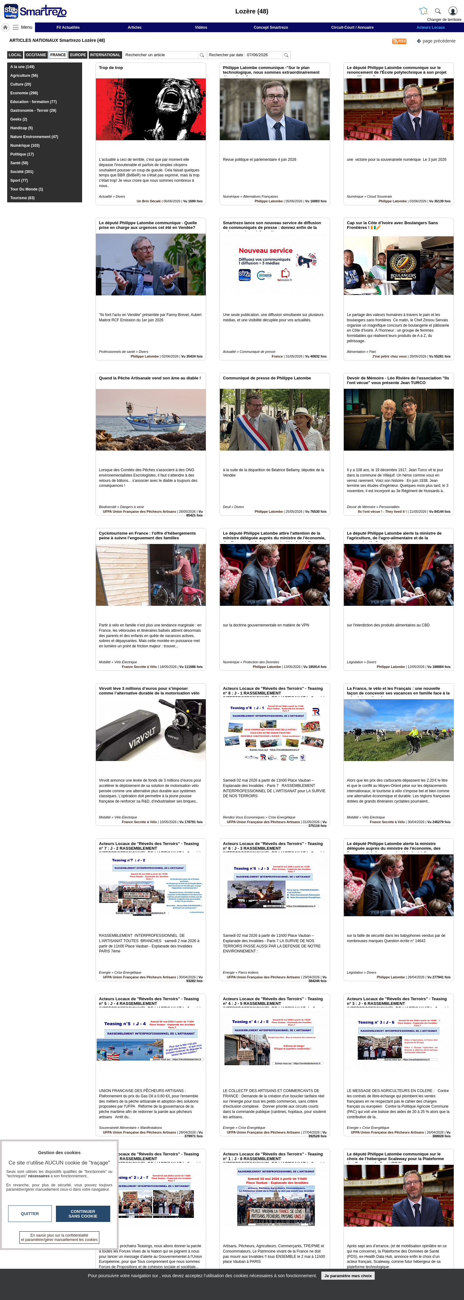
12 (256, 1230)
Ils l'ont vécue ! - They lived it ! (382, 469)
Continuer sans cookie (83, 1213)
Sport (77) (19, 180)
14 (270, 1230)
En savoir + (194, 1258)
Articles (134, 27)
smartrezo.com (99, 1253)
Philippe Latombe (269, 187)
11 (248, 1230)
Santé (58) (19, 163)
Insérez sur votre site (431, 1195)
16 (285, 1230)
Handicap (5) (21, 128)
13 (263, 1230)
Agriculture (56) (24, 75)
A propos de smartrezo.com (209, 1265)
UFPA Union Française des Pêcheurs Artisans (139, 469)
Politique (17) (22, 154)
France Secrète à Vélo (139, 610)
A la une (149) (22, 67)
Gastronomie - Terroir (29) (33, 110)
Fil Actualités (68, 27)
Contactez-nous (198, 1251)
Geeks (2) (18, 119)
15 (277, 1230)
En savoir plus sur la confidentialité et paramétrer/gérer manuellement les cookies (59, 1237)
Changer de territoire (444, 19)
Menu (26, 27)
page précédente (436, 40)
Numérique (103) (25, 145)
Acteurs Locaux (431, 27)
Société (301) (21, 172)
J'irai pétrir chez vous (389, 328)
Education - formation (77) (33, 102)
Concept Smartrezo (271, 27)
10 (241, 1230)
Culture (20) (20, 84)
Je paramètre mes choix (348, 1275)
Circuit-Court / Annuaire (352, 27)
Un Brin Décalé (149, 187)
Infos (299, 1251)
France (277, 328)
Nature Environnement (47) (34, 137)
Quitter (30, 1213)
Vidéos (201, 27)
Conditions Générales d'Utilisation (315, 1258)
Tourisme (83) (22, 198)
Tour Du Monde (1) (26, 189)
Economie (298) (24, 93)
